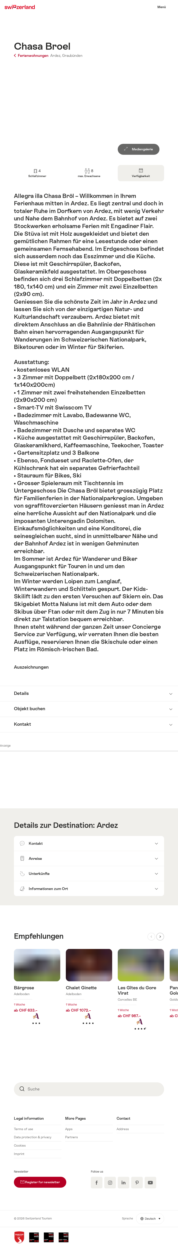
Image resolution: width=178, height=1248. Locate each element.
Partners (71, 1137)
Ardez (107, 825)
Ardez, (55, 55)
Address (123, 1129)
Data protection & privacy (32, 1137)
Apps (69, 1129)
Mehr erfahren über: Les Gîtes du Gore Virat (141, 997)
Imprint (19, 1154)
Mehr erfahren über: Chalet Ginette (89, 994)
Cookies (20, 1145)
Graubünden (72, 55)
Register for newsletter (43, 1180)
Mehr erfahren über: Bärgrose (37, 994)
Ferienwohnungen (31, 55)
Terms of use (23, 1129)
